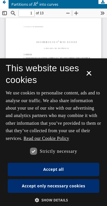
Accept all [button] (53, 169)
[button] (53, 200)
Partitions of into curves (34, 4)
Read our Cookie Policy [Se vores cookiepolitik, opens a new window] (46, 138)
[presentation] (36, 4)
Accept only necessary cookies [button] (53, 186)
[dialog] (53, 132)
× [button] (89, 75)
